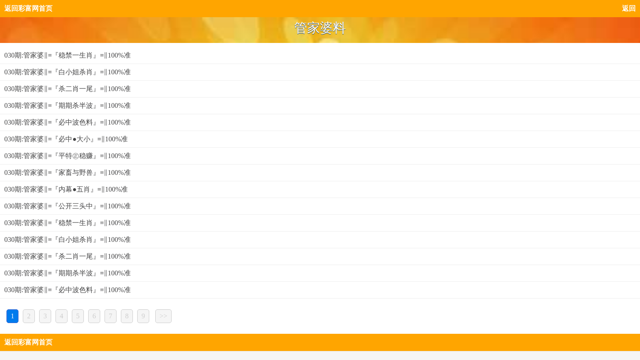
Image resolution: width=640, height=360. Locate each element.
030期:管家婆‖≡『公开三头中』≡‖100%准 (67, 206)
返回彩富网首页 (28, 8)
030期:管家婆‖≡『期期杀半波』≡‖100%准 (67, 105)
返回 (629, 8)
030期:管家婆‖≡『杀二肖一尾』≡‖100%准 (67, 88)
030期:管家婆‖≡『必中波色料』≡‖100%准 (67, 122)
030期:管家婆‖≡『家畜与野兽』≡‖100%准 (67, 172)
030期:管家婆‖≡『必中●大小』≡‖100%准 (66, 139)
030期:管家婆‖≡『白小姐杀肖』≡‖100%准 (67, 72)
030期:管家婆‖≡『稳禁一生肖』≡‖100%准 (67, 55)
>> (163, 316)
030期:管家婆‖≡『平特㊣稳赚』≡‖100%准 (67, 155)
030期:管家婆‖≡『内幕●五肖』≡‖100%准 (66, 189)
